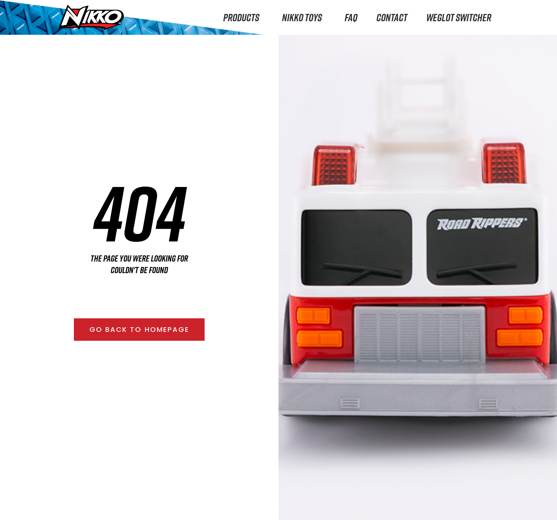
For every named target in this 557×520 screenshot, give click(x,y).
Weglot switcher (458, 17)
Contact (391, 17)
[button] (139, 329)
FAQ (351, 17)
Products (243, 17)
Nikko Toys (304, 17)
